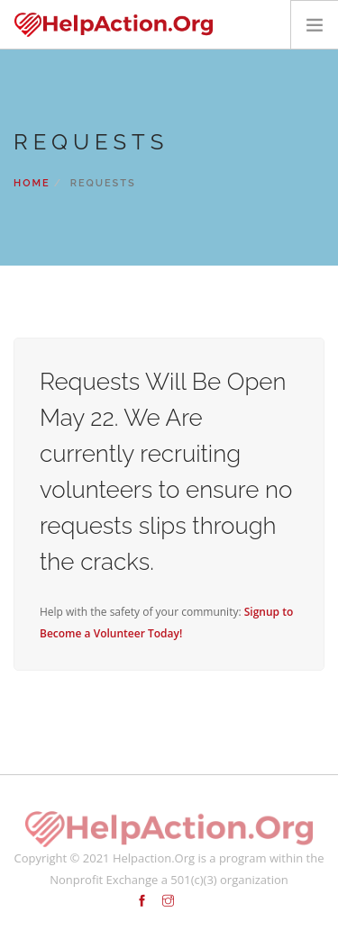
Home (32, 183)
